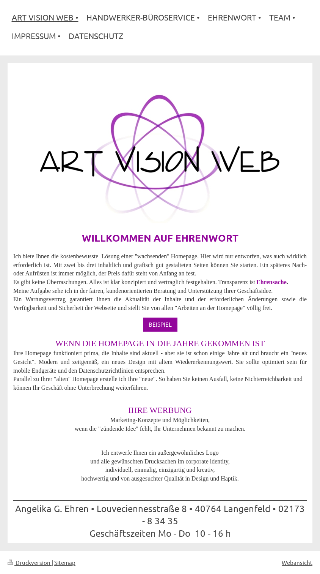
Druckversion (30, 562)
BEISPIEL (160, 324)
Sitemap (64, 562)
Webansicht (297, 562)
